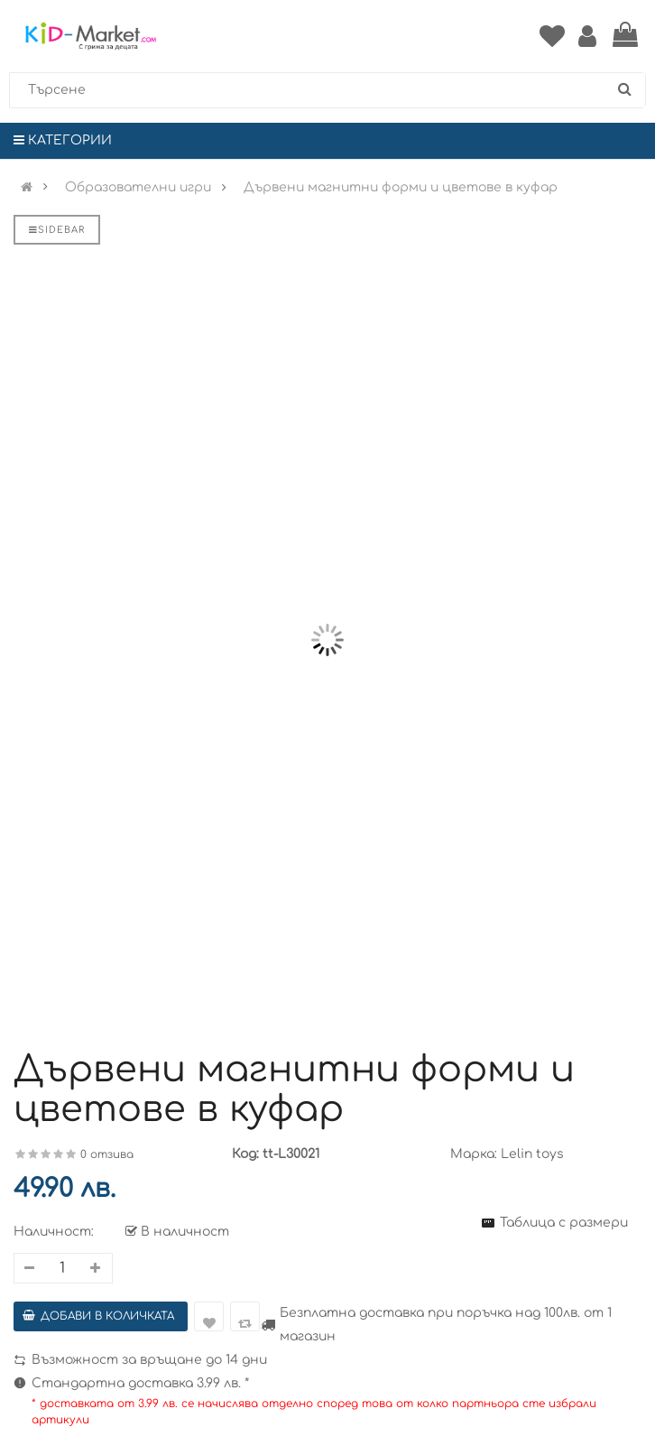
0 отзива (107, 1154)
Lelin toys (532, 1154)
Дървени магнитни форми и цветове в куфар (401, 187)
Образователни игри (138, 187)
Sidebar (57, 230)
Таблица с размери (564, 1222)
